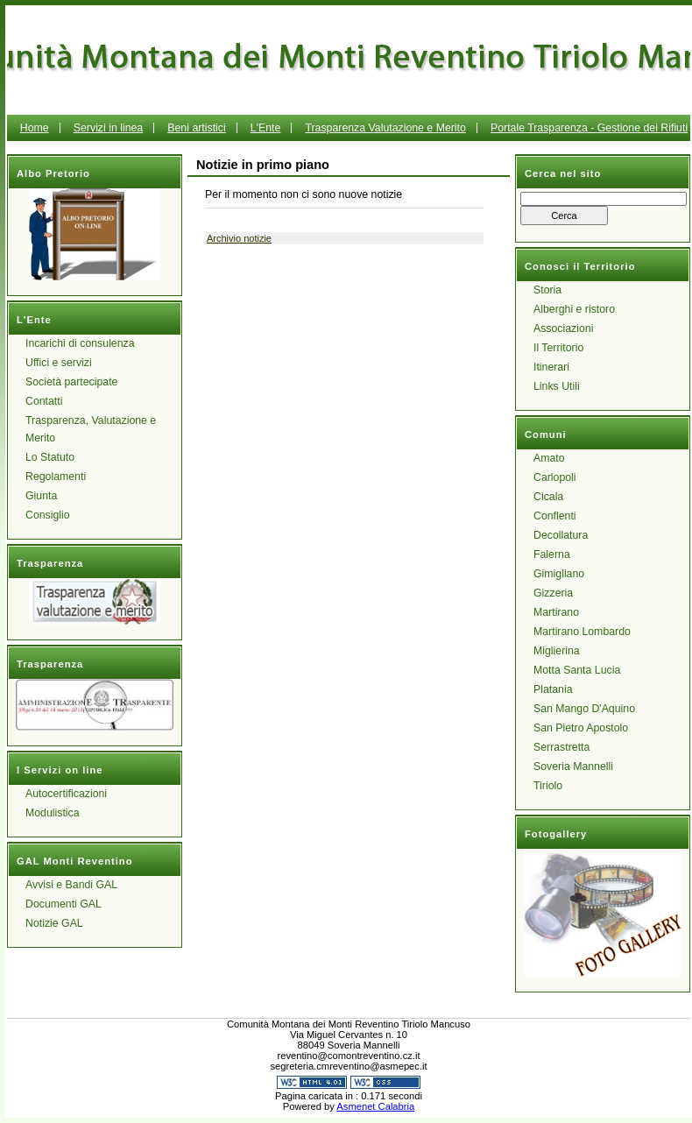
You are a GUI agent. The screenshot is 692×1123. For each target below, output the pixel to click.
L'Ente (266, 128)
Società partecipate (71, 382)
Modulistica (52, 813)
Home (34, 128)
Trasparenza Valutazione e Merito (385, 128)
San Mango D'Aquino (584, 709)
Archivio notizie (239, 238)
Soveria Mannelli (573, 766)
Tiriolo (547, 786)
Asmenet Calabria (375, 1106)
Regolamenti (55, 476)
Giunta (41, 496)
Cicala (548, 497)
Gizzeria (553, 593)
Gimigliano (558, 574)
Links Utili (556, 386)
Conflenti (554, 516)
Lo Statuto (49, 457)
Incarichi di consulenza (80, 343)
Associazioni (563, 328)
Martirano (556, 612)
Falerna (551, 554)
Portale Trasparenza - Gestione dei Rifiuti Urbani (508, 141)
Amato (549, 458)
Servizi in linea (108, 128)
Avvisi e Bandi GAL (71, 885)
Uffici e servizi (58, 363)
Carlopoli (554, 477)
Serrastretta (561, 747)
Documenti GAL (63, 904)
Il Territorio (558, 348)
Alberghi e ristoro (574, 309)
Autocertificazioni (66, 794)
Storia (547, 290)
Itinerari (551, 367)
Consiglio (47, 515)
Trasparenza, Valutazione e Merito (90, 429)
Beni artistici (196, 128)
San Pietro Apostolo (580, 728)
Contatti (43, 401)
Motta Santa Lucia (576, 670)
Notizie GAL (54, 923)
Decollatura (560, 535)
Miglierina (556, 651)
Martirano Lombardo (582, 631)
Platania (553, 689)
